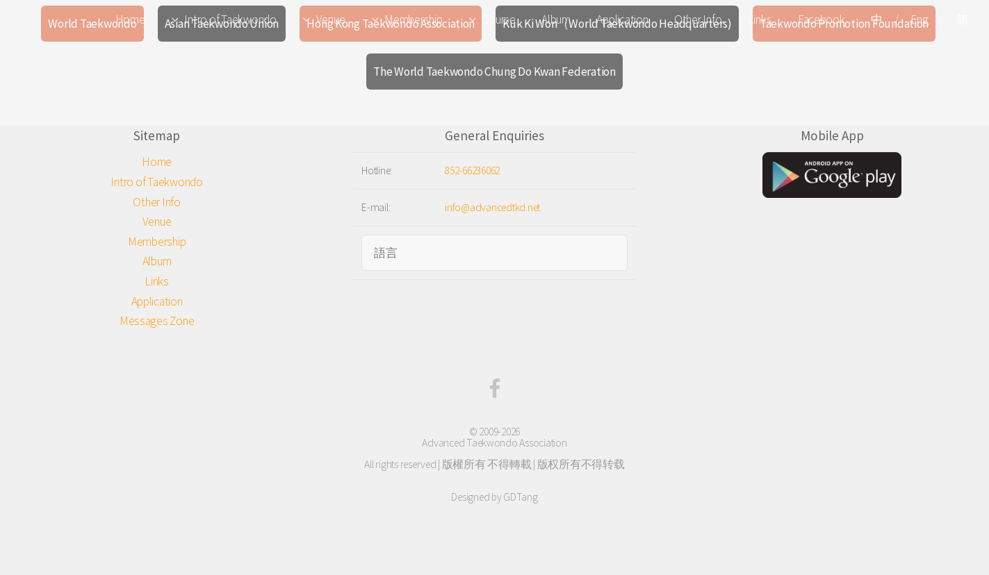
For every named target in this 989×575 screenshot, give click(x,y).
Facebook (821, 19)
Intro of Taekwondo (230, 19)
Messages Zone (157, 320)
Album (556, 19)
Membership (413, 19)
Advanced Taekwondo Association (494, 442)
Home (130, 19)
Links (760, 19)
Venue (330, 19)
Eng (919, 19)
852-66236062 (472, 170)
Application (622, 19)
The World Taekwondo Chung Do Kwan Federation (494, 71)
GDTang (520, 496)
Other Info (697, 19)
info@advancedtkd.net (492, 207)
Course (498, 19)
